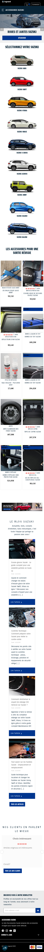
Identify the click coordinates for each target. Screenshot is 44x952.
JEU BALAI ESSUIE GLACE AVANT (11, 292)
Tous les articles (17, 804)
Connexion (35, 5)
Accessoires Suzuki (15, 10)
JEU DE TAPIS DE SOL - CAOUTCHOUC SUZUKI (32, 479)
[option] (22, 28)
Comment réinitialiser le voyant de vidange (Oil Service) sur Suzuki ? (20, 702)
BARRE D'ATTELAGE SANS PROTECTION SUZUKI (11, 476)
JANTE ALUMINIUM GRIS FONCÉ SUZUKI (10, 430)
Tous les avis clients (12, 871)
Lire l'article (17, 602)
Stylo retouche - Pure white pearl (11, 384)
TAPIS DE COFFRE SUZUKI (32, 432)
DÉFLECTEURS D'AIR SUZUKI (11, 340)
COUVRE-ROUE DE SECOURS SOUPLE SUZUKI (32, 295)
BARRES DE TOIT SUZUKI (33, 337)
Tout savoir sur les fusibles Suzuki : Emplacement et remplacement (21, 765)
